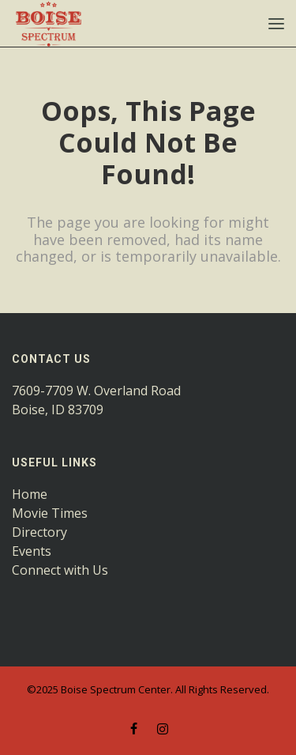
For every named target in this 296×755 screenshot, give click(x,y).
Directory (39, 532)
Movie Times (50, 513)
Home (29, 494)
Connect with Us (60, 570)
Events (31, 551)
